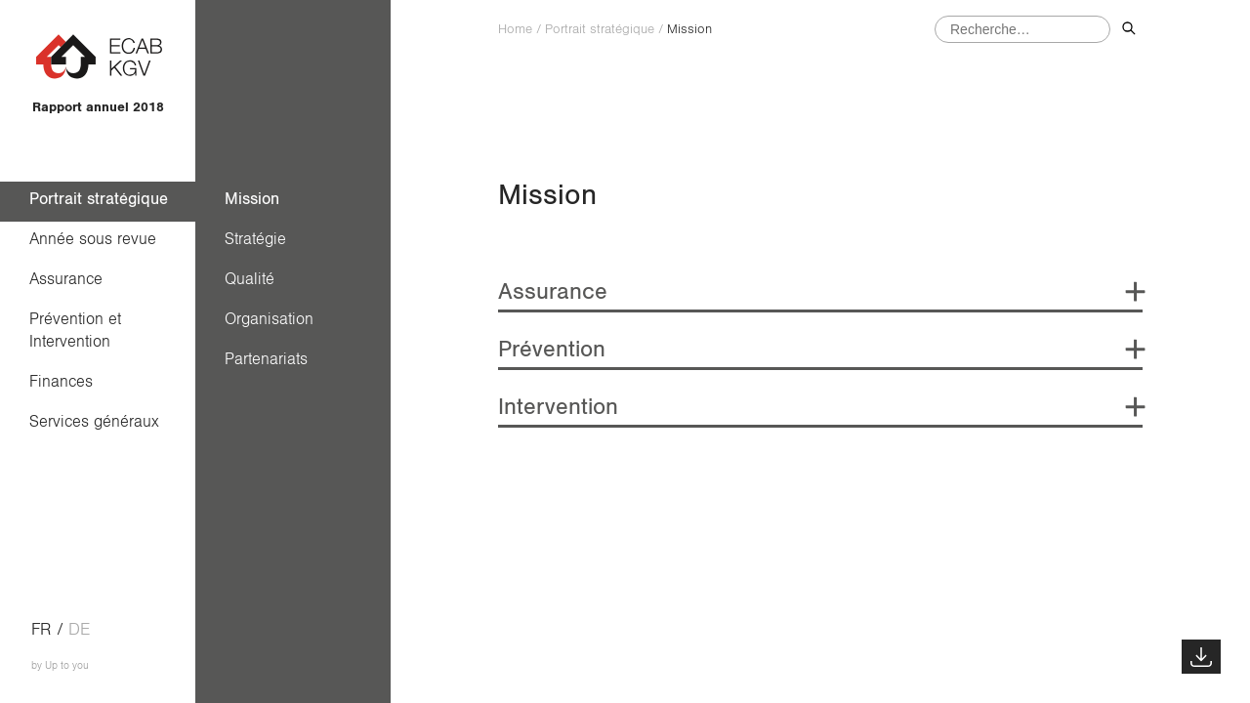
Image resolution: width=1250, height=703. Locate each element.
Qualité (249, 278)
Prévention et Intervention (80, 330)
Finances (61, 381)
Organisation (269, 318)
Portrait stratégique (98, 198)
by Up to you (60, 665)
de (79, 630)
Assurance (66, 278)
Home (515, 29)
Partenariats (266, 359)
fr (41, 630)
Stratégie (255, 238)
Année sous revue (92, 238)
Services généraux (94, 421)
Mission (252, 198)
